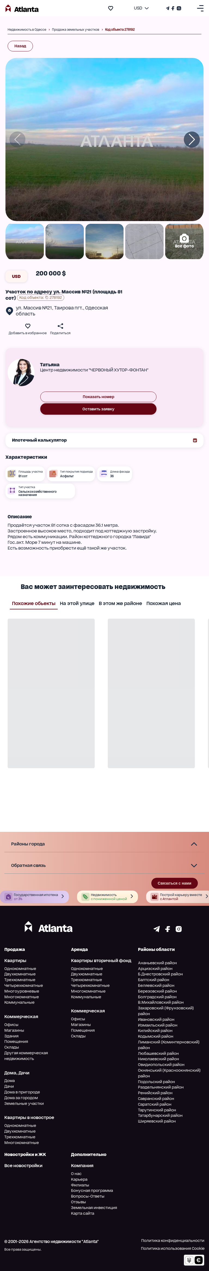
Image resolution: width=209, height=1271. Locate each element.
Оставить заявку (98, 409)
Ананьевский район (157, 963)
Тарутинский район (157, 1110)
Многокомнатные (21, 997)
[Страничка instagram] (179, 930)
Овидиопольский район (161, 1064)
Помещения (16, 1041)
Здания (11, 1036)
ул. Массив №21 (34, 308)
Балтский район (153, 980)
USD (16, 276)
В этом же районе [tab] (120, 602)
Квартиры (15, 960)
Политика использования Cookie (173, 1248)
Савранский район (156, 1098)
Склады (11, 1047)
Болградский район (157, 997)
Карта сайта (82, 1213)
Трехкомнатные (19, 980)
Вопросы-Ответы (87, 1196)
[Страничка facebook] (167, 930)
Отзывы (78, 1202)
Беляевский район (156, 985)
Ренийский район (155, 1093)
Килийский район (155, 1030)
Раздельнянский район (161, 1087)
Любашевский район (158, 1053)
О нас (76, 1173)
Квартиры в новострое (29, 1117)
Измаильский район (157, 1025)
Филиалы (80, 1185)
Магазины (14, 1030)
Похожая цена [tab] (163, 602)
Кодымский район (155, 1036)
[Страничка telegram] (156, 930)
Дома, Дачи (16, 1072)
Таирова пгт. (68, 308)
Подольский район (156, 1082)
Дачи (9, 1086)
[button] (104, 844)
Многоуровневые (21, 991)
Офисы (11, 1024)
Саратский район (154, 1104)
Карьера (79, 1179)
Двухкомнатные (20, 974)
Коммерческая (21, 1016)
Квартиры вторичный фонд (101, 960)
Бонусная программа (92, 1190)
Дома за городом (21, 1098)
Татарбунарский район (160, 1115)
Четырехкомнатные (23, 985)
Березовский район (157, 991)
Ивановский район (156, 1019)
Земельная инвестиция (94, 1207)
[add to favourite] (110, 8)
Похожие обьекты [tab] (34, 602)
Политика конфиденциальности (172, 1240)
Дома (9, 1080)
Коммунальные (19, 1002)
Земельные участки (24, 1103)
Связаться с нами (174, 883)
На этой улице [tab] (77, 602)
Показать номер (98, 397)
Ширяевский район (157, 1121)
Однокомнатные (20, 968)
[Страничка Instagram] (178, 8)
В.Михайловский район (161, 1002)
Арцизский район (155, 968)
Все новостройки (23, 1165)
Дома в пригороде (22, 1092)
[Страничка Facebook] (173, 8)
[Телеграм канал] (168, 8)
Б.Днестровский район (160, 974)
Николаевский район (158, 1059)
